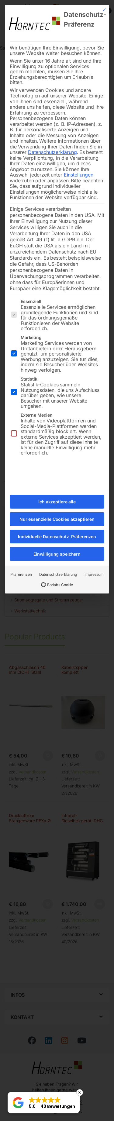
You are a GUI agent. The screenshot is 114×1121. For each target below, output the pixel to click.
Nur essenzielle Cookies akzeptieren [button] (57, 504)
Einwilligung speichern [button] (57, 539)
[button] (44, 1102)
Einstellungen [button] (78, 160)
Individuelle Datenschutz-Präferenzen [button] (57, 522)
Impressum (94, 560)
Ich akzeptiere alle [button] (56, 487)
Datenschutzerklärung (52, 138)
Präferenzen (21, 560)
